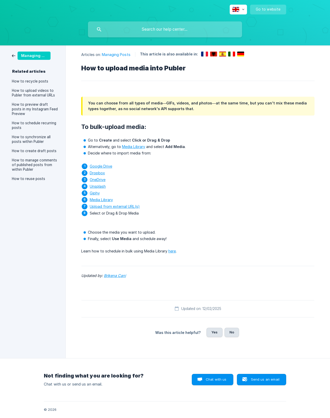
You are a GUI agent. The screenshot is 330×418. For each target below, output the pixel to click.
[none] (238, 9)
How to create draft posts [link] (34, 151)
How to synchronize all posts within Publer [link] (31, 139)
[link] (31, 55)
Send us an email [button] (265, 379)
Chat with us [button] (216, 379)
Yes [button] (214, 332)
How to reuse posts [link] (28, 179)
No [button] (231, 332)
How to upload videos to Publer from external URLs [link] (33, 92)
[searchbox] (165, 29)
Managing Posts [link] (116, 54)
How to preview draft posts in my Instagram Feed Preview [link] (35, 109)
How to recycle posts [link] (30, 81)
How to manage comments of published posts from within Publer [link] (34, 164)
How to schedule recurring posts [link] (34, 125)
